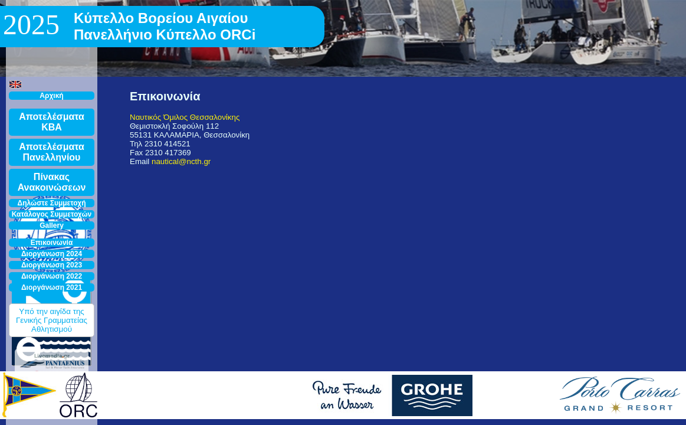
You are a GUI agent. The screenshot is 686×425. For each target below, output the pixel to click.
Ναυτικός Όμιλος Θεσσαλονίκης (184, 117)
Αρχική (51, 95)
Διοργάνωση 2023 (51, 265)
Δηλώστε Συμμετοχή (52, 203)
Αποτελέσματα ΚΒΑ (51, 122)
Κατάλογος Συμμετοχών (52, 214)
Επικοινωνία (52, 242)
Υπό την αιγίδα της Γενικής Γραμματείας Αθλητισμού (51, 320)
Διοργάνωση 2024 (51, 254)
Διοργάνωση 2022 (51, 276)
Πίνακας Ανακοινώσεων (52, 182)
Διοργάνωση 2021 (51, 287)
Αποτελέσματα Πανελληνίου (51, 152)
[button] (15, 84)
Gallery (52, 225)
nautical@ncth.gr (181, 161)
